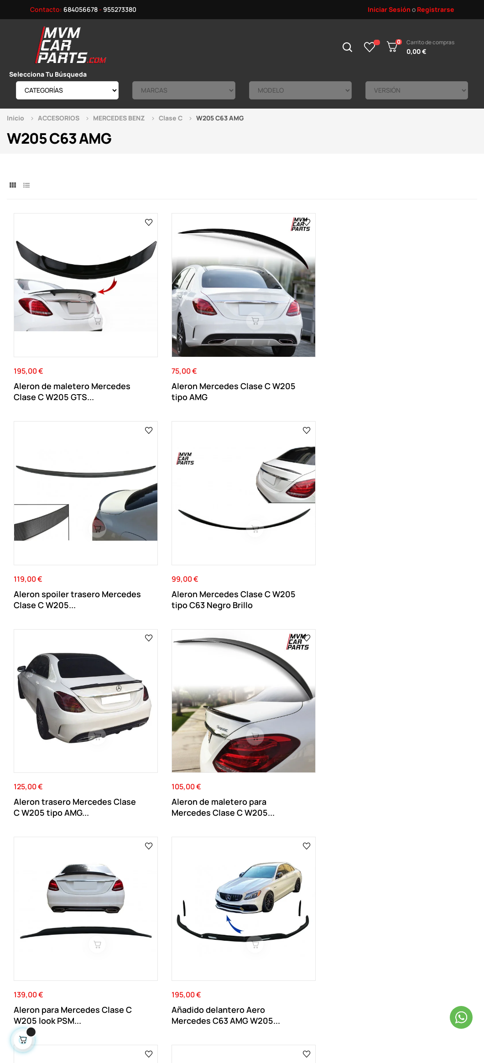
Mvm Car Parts (88, 1009)
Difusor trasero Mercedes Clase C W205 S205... (299, 687)
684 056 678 (180, 789)
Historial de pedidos (268, 929)
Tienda (337, 915)
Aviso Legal (165, 901)
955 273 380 (244, 789)
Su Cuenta (254, 888)
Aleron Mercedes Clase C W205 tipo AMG (180, 351)
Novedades (344, 888)
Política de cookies (177, 942)
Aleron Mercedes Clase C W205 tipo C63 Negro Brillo (415, 351)
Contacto (163, 888)
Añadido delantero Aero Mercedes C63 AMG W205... (413, 519)
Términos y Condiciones (183, 915)
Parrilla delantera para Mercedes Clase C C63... (61, 687)
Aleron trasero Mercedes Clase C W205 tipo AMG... (63, 519)
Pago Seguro (168, 929)
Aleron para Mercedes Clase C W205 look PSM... (299, 519)
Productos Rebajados (359, 901)
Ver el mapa (440, 782)
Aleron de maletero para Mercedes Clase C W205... (182, 519)
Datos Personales (264, 901)
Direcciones (256, 915)
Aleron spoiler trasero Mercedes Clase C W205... (300, 351)
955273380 (119, 9)
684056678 (80, 9)
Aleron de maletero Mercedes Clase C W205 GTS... (62, 351)
